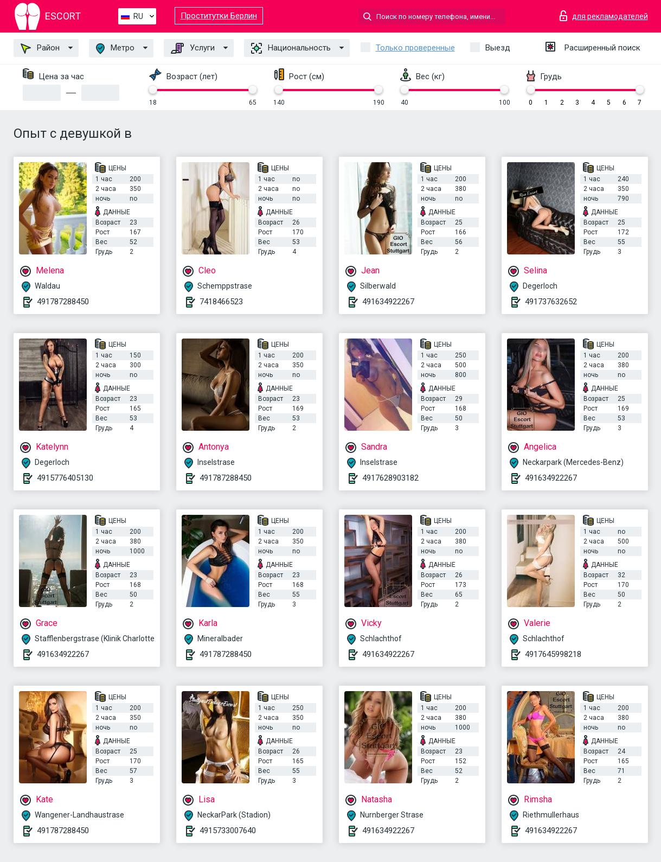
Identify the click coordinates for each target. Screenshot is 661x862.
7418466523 (221, 302)
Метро (115, 48)
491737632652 (551, 302)
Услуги (193, 48)
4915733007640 (228, 830)
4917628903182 (390, 478)
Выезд (497, 48)
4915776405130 (65, 478)
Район (40, 48)
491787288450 (63, 302)
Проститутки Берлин (219, 16)
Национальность (291, 48)
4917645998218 (553, 654)
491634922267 (388, 302)
